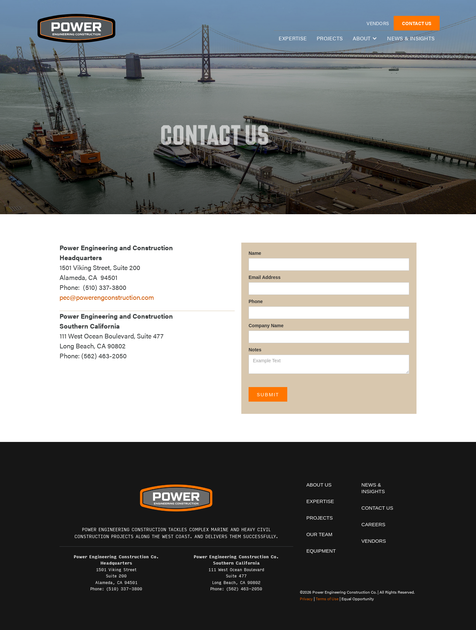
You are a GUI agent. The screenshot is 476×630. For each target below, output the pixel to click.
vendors (378, 23)
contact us (377, 508)
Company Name (266, 325)
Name (255, 253)
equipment (321, 551)
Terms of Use (327, 599)
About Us (319, 485)
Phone (256, 301)
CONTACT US (416, 23)
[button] (364, 38)
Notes (255, 349)
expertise (293, 38)
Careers (373, 524)
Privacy (306, 599)
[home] (76, 28)
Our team (319, 534)
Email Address (265, 277)
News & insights (411, 38)
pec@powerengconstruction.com (107, 297)
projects (319, 518)
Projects (330, 38)
